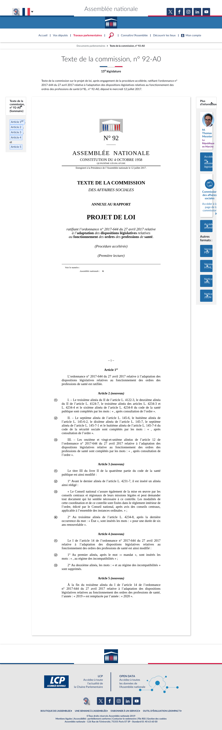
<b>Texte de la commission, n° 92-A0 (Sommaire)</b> (16, 106)
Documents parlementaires (91, 46)
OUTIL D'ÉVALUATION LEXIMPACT (161, 711)
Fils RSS (142, 719)
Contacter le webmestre (124, 719)
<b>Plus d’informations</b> (206, 103)
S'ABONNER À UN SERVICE (125, 711)
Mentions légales (64, 719)
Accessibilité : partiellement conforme (92, 719)
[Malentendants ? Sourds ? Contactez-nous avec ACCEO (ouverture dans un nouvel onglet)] (86, 701)
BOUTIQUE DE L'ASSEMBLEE (55, 711)
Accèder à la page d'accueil (111, 21)
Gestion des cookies (157, 719)
